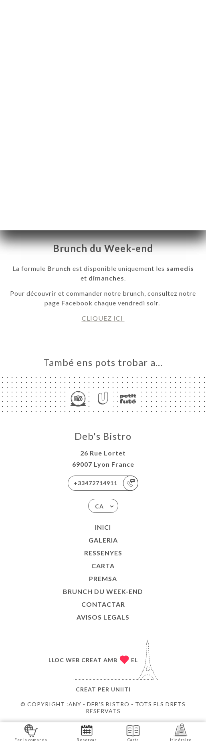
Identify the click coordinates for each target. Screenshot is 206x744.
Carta (103, 565)
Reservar (87, 732)
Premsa (103, 578)
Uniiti (121, 689)
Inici (103, 527)
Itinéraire (181, 732)
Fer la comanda (30, 732)
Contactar (103, 604)
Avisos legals (103, 617)
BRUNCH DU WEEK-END (103, 591)
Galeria (103, 540)
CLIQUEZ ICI (103, 318)
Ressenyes (103, 553)
